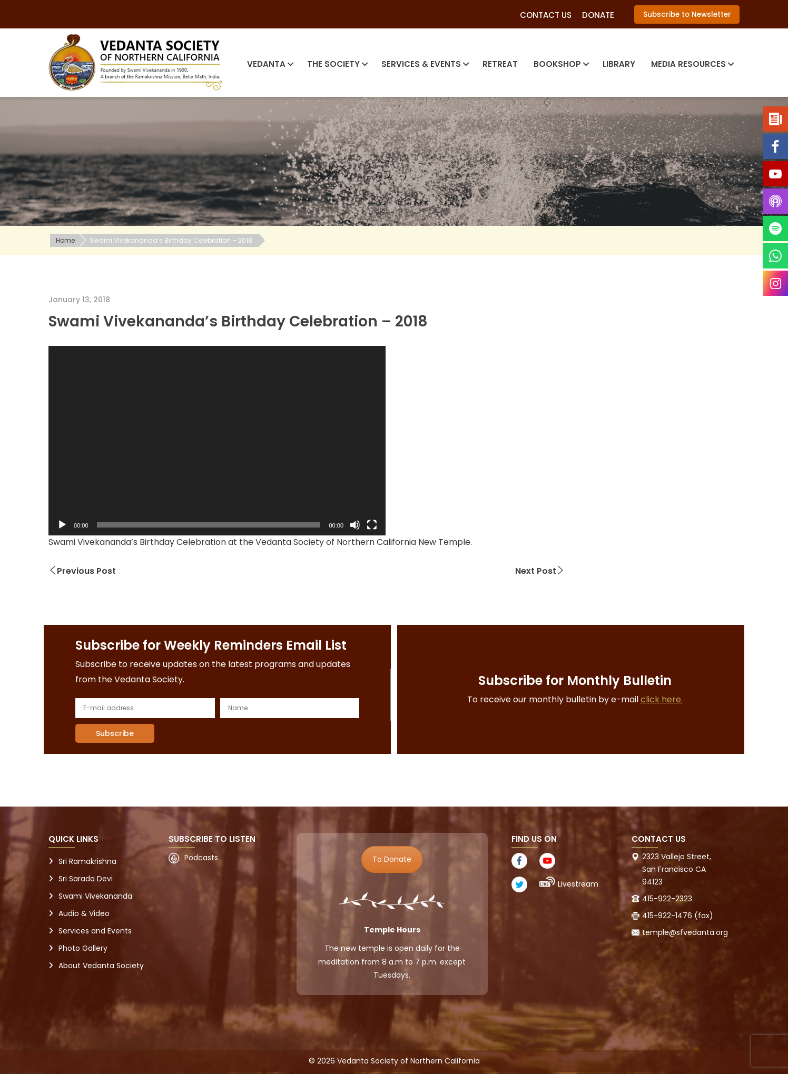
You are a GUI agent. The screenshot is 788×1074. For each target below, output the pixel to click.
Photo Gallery (82, 948)
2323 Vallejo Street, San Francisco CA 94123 (676, 869)
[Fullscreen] (372, 525)
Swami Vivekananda (95, 896)
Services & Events (424, 63)
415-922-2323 (667, 898)
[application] (217, 440)
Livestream (578, 884)
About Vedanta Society (101, 965)
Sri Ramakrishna (87, 861)
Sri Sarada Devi (85, 878)
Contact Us (546, 15)
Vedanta (269, 63)
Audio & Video (84, 913)
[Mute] (355, 525)
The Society (336, 63)
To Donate (391, 859)
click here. (662, 699)
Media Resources (691, 63)
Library (619, 63)
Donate (598, 15)
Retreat (500, 63)
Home (65, 240)
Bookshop (560, 63)
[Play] (62, 525)
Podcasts (201, 857)
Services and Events (95, 931)
